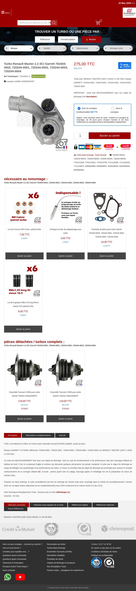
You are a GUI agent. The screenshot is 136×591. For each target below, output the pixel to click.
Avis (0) (62, 435)
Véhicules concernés (16, 505)
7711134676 (124, 162)
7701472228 (79, 162)
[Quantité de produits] (80, 135)
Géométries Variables (56, 555)
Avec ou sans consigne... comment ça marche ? (22, 544)
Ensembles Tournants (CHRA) (59, 552)
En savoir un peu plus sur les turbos (106, 548)
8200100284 (113, 166)
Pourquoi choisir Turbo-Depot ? (15, 566)
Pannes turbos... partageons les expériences (65, 570)
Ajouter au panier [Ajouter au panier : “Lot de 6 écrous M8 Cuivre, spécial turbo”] (24, 256)
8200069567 (102, 166)
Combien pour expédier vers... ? (16, 552)
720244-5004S (119, 159)
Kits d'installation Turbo (56, 566)
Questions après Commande (14, 559)
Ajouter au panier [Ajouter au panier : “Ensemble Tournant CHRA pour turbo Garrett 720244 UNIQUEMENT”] (65, 419)
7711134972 (79, 166)
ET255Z (24, 381)
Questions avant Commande (14, 555)
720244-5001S (80, 159)
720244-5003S (106, 159)
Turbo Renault (100, 155)
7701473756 (102, 162)
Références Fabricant (105, 505)
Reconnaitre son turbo (56, 544)
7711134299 (113, 162)
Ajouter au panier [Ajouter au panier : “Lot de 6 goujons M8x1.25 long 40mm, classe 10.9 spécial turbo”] (23, 329)
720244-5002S (93, 159)
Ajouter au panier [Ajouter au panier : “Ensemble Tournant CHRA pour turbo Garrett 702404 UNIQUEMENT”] (24, 419)
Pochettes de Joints (55, 559)
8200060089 (90, 166)
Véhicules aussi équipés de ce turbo (48, 505)
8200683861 (79, 170)
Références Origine (80, 505)
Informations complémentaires (38, 435)
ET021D (65, 381)
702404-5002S (118, 155)
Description (12, 435)
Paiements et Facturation (13, 563)
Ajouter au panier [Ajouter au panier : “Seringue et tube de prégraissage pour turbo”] (65, 256)
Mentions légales (83, 587)
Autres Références (15, 509)
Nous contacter (9, 570)
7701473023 (90, 162)
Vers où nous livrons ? (12, 548)
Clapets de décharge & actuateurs (61, 563)
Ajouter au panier (109, 135)
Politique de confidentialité (102, 555)
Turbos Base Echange (56, 548)
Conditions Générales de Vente (104, 552)
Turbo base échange (85, 155)
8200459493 (124, 166)
